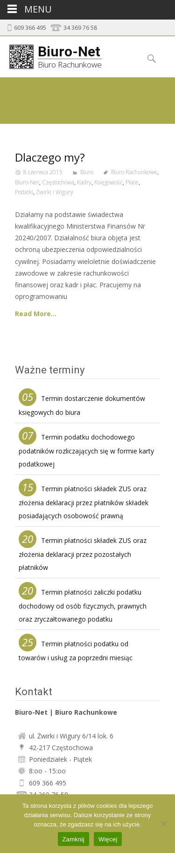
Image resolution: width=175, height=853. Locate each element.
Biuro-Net (27, 182)
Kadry (84, 182)
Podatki (24, 192)
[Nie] (163, 823)
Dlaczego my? (50, 157)
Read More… (35, 313)
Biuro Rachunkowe (134, 172)
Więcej (108, 839)
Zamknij (73, 839)
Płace (132, 182)
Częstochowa (58, 182)
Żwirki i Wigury (54, 192)
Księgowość (108, 182)
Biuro (86, 172)
